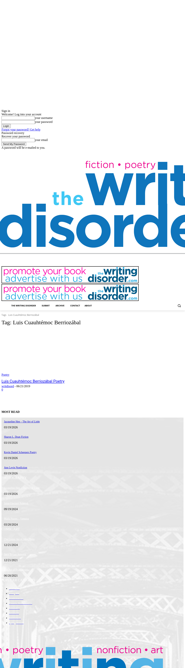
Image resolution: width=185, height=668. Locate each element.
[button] (179, 305)
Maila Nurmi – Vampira (15, 515)
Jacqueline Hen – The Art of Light (19, 485)
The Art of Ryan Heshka (15, 564)
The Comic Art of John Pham (17, 535)
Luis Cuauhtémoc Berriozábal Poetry (27, 381)
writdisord (8, 385)
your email (41, 140)
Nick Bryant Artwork (13, 549)
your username (44, 117)
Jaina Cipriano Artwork (14, 500)
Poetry (5, 374)
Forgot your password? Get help (21, 129)
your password (44, 121)
